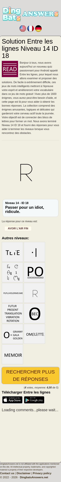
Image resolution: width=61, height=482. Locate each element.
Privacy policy (42, 473)
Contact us (7, 473)
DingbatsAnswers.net (34, 477)
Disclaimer (24, 473)
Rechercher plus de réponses (30, 375)
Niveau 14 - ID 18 (30, 207)
